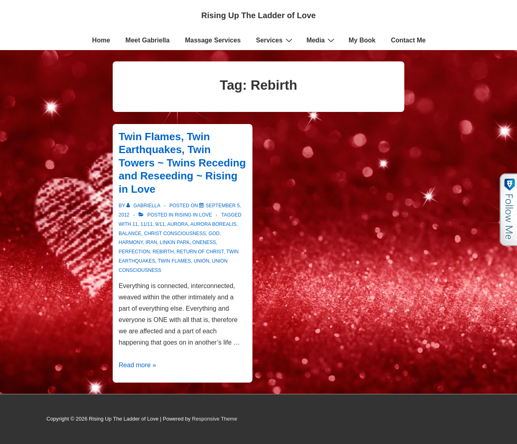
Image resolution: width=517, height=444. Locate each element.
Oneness (204, 242)
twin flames (174, 261)
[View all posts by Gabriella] (144, 205)
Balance (130, 233)
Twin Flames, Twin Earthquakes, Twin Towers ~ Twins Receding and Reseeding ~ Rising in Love (182, 162)
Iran (151, 242)
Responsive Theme (214, 419)
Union (201, 261)
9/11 (160, 224)
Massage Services (213, 40)
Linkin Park (175, 242)
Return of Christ (200, 252)
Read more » (137, 365)
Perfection (134, 252)
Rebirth (163, 252)
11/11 (147, 224)
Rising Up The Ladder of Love (258, 15)
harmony (131, 242)
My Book (362, 40)
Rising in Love (193, 215)
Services (275, 40)
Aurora (177, 224)
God (213, 233)
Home (101, 40)
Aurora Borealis (213, 224)
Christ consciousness (175, 233)
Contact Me (408, 40)
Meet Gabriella (148, 40)
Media (321, 40)
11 (135, 224)
